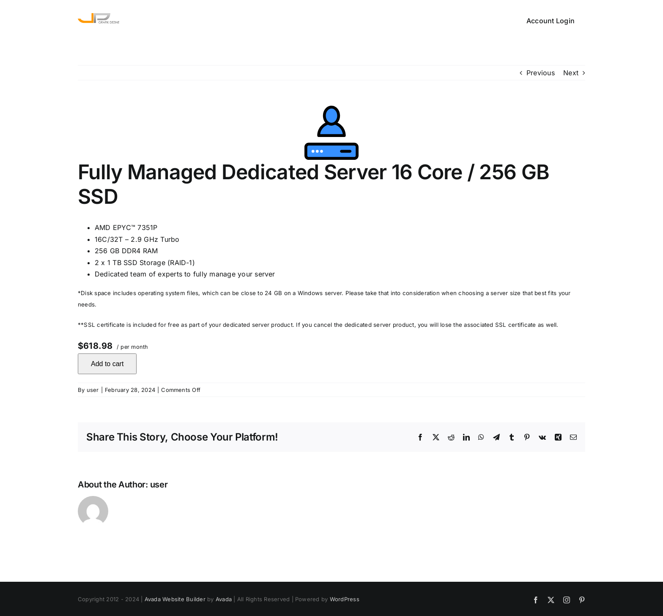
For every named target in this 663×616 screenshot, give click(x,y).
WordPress (344, 599)
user (93, 389)
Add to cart (107, 363)
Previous (540, 72)
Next (570, 72)
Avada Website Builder (175, 599)
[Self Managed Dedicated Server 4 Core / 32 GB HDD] (331, 133)
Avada (224, 599)
